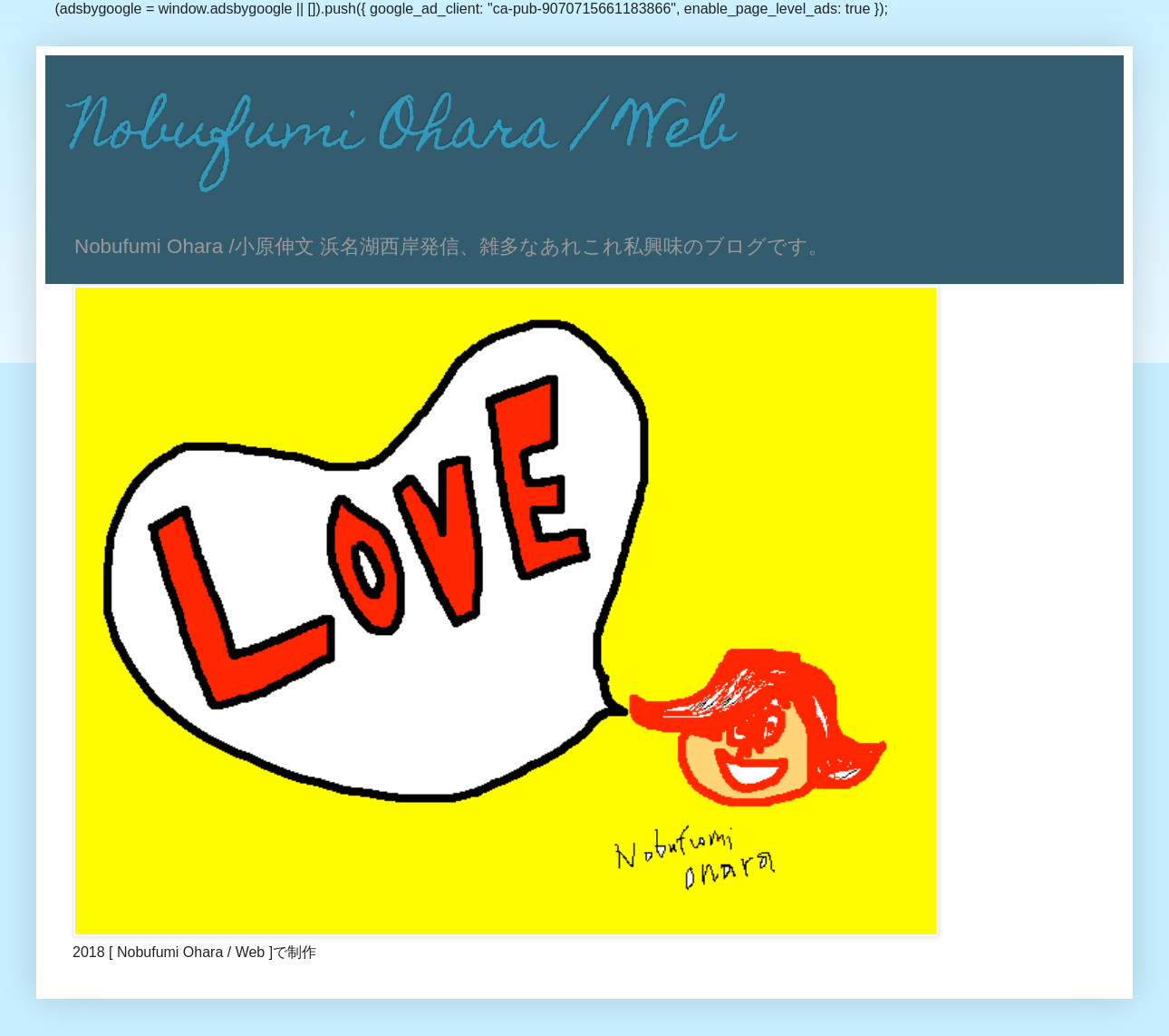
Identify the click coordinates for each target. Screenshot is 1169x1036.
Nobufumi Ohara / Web (402, 133)
